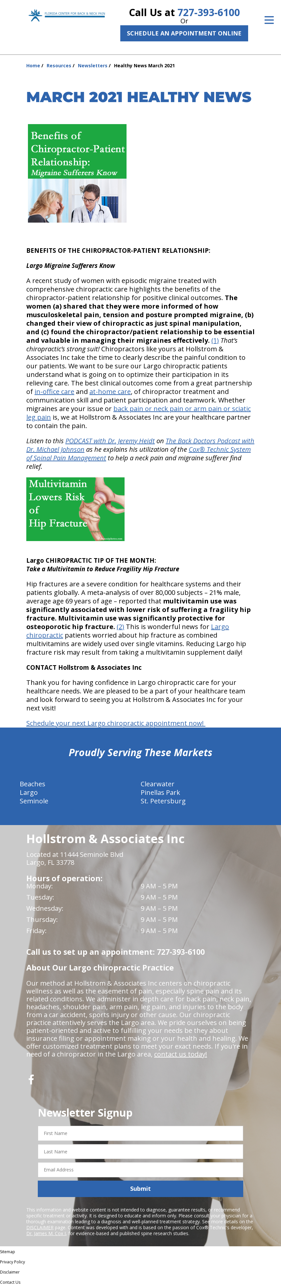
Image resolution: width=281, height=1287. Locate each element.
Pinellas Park (160, 792)
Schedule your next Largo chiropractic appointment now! (115, 723)
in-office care (54, 391)
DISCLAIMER (40, 1227)
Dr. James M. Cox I (46, 1233)
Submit (140, 1188)
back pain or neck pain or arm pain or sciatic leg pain (138, 413)
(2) (120, 626)
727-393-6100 (208, 12)
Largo (29, 792)
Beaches (32, 783)
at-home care (110, 391)
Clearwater (158, 783)
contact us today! (180, 1054)
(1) (215, 340)
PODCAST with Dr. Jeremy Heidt (110, 440)
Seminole (34, 800)
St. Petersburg (163, 800)
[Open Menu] (269, 20)
